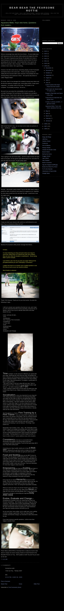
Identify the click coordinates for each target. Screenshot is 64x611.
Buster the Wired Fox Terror (49, 166)
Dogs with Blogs (46, 137)
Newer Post (4, 584)
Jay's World (45, 158)
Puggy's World (46, 156)
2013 (45, 56)
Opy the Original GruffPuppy (50, 164)
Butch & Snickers (47, 162)
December (49, 68)
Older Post (37, 584)
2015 (45, 51)
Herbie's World (46, 141)
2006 (45, 128)
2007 (45, 126)
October (48, 73)
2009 (45, 66)
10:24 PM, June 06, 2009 (13, 577)
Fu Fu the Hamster (47, 169)
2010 (45, 63)
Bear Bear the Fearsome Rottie (32, 9)
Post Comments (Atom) (14, 587)
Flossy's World (46, 147)
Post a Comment (5, 581)
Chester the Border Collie (49, 149)
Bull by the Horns (47, 154)
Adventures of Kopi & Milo (49, 171)
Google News (46, 173)
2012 (45, 58)
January (48, 120)
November (49, 70)
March (48, 116)
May (47, 111)
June (47, 82)
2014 (45, 53)
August (48, 77)
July (47, 80)
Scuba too (45, 143)
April (47, 113)
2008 (45, 123)
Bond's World (46, 152)
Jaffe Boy (44, 139)
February (48, 118)
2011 (45, 61)
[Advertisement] (32, 602)
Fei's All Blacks (46, 145)
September (49, 75)
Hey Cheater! (46, 160)
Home (20, 584)
